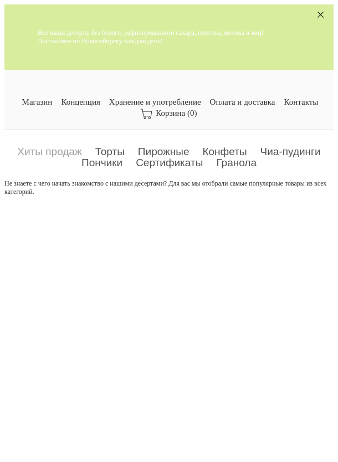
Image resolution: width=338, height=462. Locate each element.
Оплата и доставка (242, 101)
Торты (110, 151)
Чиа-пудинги (290, 151)
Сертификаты (169, 162)
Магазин (37, 101)
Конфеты (224, 151)
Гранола (236, 162)
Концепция (80, 101)
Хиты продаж (49, 151)
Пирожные (164, 151)
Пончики (101, 162)
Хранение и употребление (155, 101)
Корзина (169, 114)
